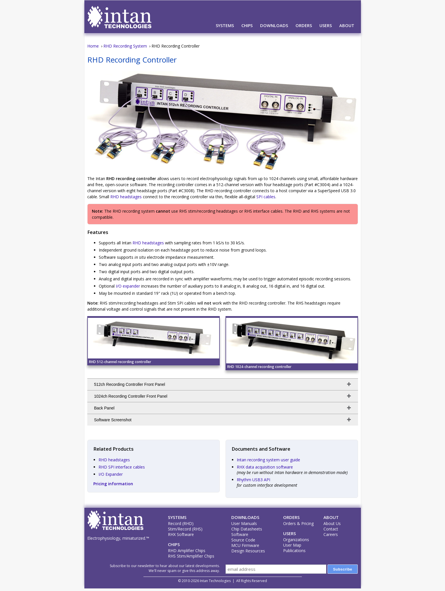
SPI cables (265, 196)
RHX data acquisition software (265, 467)
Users (325, 25)
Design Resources (248, 551)
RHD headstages (126, 196)
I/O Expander (111, 474)
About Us (332, 523)
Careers (330, 534)
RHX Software (181, 534)
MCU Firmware (245, 545)
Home (93, 46)
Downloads (274, 25)
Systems (225, 25)
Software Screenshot (113, 420)
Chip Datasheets (246, 529)
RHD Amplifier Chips (186, 550)
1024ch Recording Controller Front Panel (130, 396)
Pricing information (113, 483)
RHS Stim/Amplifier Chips (191, 556)
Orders (304, 25)
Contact (330, 529)
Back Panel (104, 408)
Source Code (243, 540)
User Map (292, 545)
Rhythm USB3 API (253, 479)
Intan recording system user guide (268, 459)
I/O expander (128, 286)
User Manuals (244, 523)
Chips (247, 25)
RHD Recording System (125, 46)
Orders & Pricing (298, 523)
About (346, 25)
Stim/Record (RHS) (185, 529)
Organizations (296, 539)
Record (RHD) (181, 523)
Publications (294, 550)
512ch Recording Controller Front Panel (129, 384)
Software (239, 534)
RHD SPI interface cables (122, 467)
